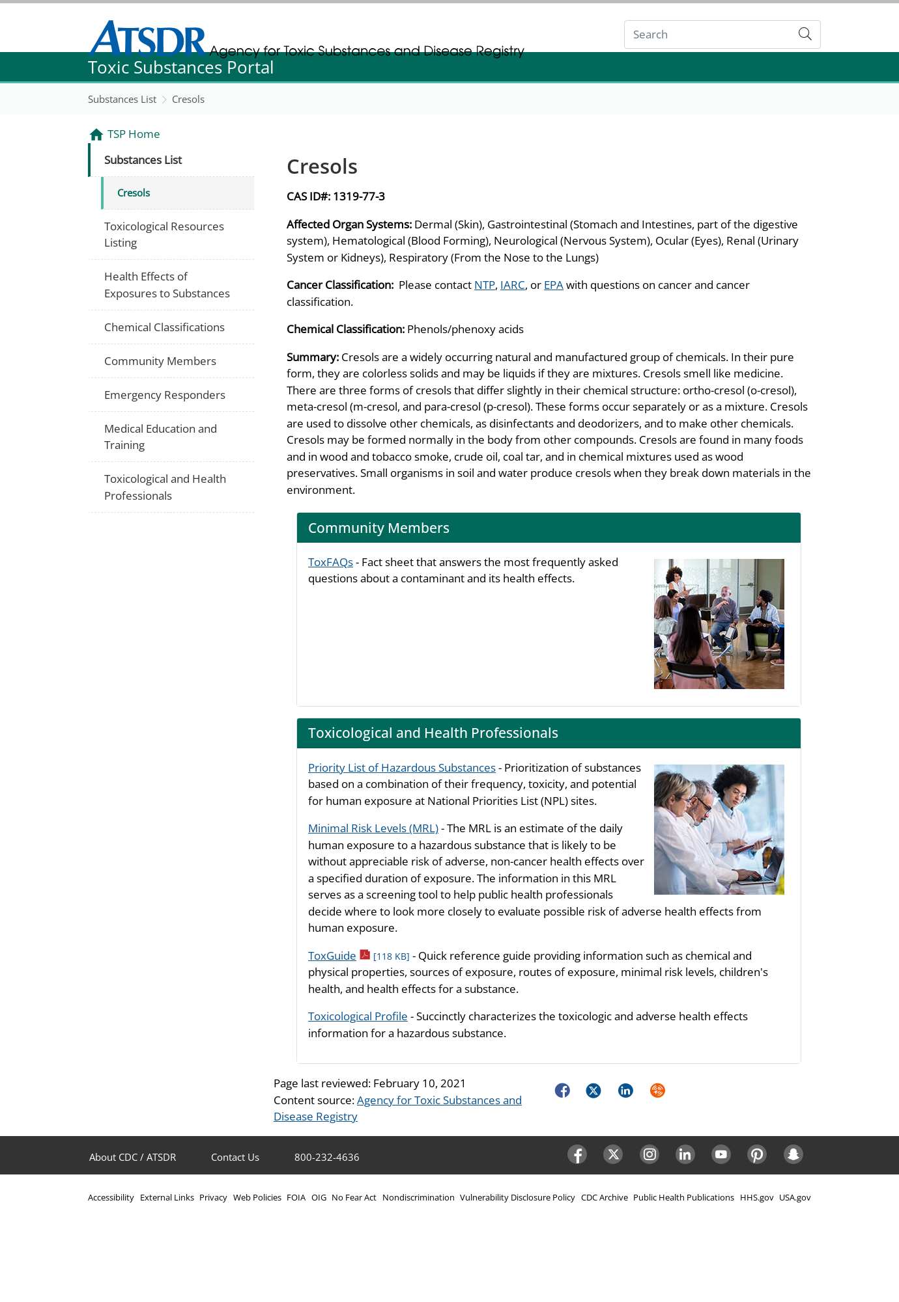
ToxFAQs (330, 561)
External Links (167, 1197)
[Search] (708, 34)
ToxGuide (359, 955)
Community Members (160, 360)
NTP (484, 284)
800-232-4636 (327, 1156)
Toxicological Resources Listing (164, 235)
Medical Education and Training (160, 437)
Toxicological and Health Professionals (165, 487)
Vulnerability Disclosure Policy (517, 1197)
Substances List (122, 98)
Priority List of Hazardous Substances (402, 767)
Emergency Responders (164, 394)
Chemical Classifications (164, 326)
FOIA (296, 1197)
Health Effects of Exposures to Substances (167, 285)
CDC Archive (604, 1197)
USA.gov (795, 1197)
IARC (512, 284)
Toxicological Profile (358, 1016)
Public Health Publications (683, 1197)
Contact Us (235, 1156)
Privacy (213, 1197)
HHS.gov (757, 1197)
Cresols (188, 98)
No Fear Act (354, 1197)
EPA (554, 284)
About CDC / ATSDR (132, 1156)
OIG (318, 1197)
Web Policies (257, 1197)
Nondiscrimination (418, 1197)
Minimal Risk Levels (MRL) (373, 828)
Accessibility (111, 1197)
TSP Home (133, 133)
